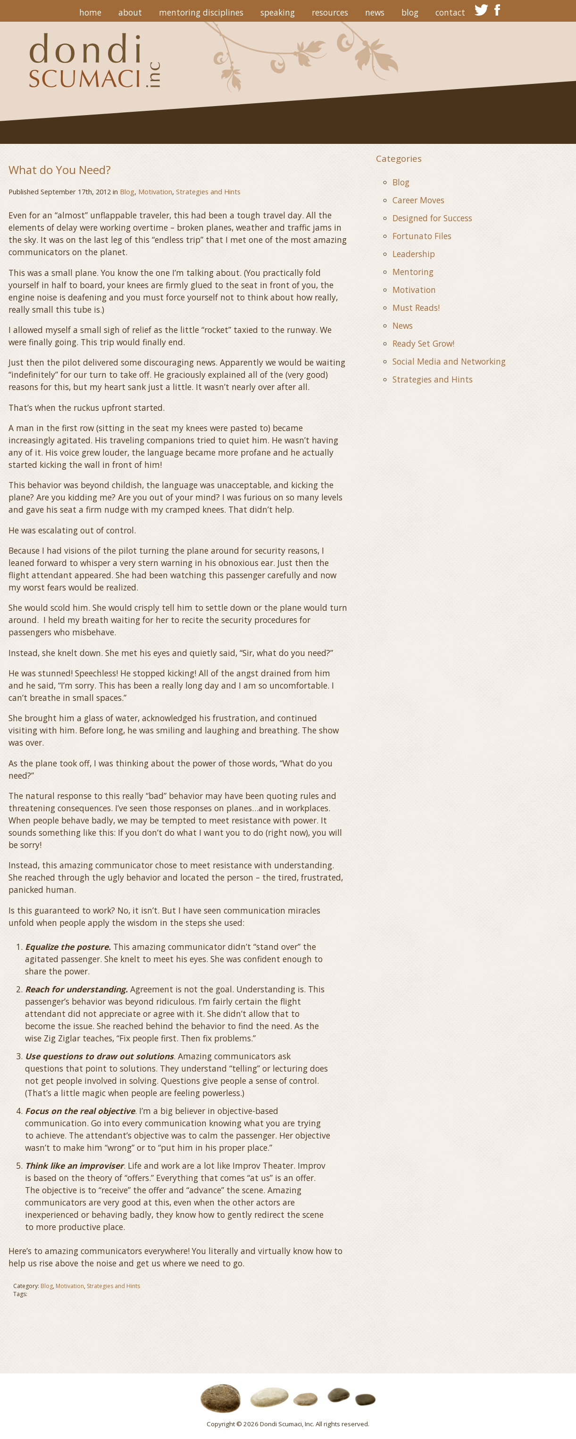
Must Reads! (416, 307)
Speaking (277, 12)
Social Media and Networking (449, 361)
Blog (409, 12)
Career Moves (418, 200)
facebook (497, 10)
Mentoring (413, 271)
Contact (450, 12)
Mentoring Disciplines (201, 12)
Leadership (413, 253)
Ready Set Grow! (423, 343)
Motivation (155, 191)
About (130, 12)
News (374, 12)
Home (90, 12)
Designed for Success (432, 218)
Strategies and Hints (208, 191)
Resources (330, 12)
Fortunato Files (421, 235)
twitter (481, 10)
